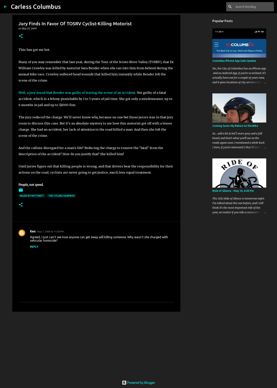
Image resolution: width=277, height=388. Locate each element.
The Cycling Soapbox (61, 195)
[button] (20, 36)
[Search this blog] (254, 6)
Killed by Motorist (32, 195)
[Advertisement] (96, 344)
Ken (33, 231)
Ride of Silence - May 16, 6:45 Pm (233, 190)
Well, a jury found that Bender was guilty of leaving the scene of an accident (76, 93)
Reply (34, 246)
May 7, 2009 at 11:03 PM (50, 231)
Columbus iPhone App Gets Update (234, 60)
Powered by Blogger (138, 382)
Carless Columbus (36, 6)
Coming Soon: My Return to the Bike (235, 125)
